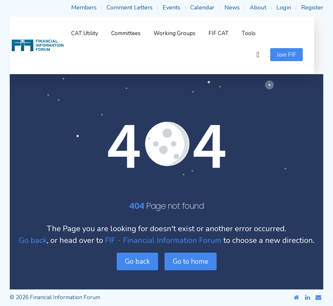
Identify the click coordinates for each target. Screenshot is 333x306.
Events (171, 7)
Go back (33, 240)
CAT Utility (93, 33)
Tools (258, 33)
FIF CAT (228, 33)
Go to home (190, 261)
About (258, 7)
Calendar (202, 7)
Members (84, 7)
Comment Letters (130, 7)
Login (283, 7)
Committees (135, 33)
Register (312, 7)
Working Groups (184, 33)
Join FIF (295, 55)
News (232, 7)
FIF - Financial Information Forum (163, 240)
